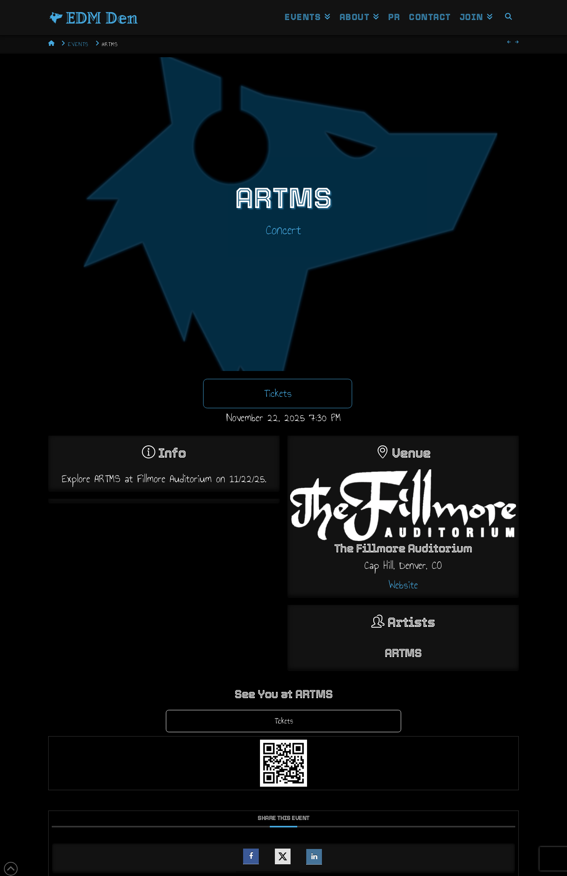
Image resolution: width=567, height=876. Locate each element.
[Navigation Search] (508, 17)
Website (403, 585)
